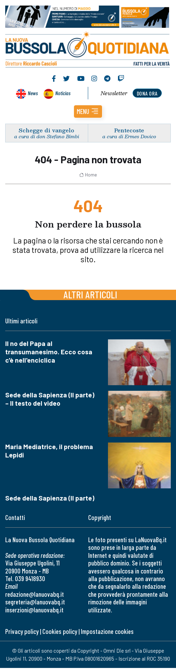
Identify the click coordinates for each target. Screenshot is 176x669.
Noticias (62, 93)
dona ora (147, 93)
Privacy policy (22, 631)
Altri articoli (90, 294)
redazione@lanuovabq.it (34, 594)
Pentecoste (129, 130)
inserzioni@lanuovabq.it (34, 610)
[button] (88, 111)
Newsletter (114, 93)
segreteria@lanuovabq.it (35, 602)
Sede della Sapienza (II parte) (49, 498)
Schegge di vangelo (46, 130)
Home (88, 174)
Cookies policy (59, 631)
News (33, 93)
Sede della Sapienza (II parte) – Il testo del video (49, 399)
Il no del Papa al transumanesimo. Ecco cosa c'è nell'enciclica (48, 351)
